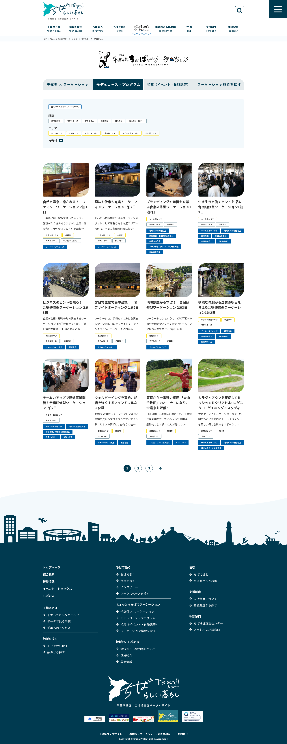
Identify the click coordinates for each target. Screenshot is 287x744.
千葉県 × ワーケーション (68, 84)
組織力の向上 (154, 241)
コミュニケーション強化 (159, 442)
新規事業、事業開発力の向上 (58, 431)
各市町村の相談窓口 (207, 629)
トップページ (51, 567)
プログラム (89, 120)
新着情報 (49, 581)
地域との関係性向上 (157, 230)
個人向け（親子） (136, 120)
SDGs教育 (223, 241)
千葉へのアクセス (58, 627)
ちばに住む (201, 574)
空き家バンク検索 (205, 581)
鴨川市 (170, 431)
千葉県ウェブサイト (110, 734)
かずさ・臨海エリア (130, 133)
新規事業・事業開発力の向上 (161, 236)
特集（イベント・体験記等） (139, 624)
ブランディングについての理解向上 (163, 246)
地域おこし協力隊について (138, 649)
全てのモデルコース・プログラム (65, 106)
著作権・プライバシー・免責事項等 (149, 734)
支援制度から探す (205, 605)
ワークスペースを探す (134, 593)
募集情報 (126, 661)
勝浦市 (118, 431)
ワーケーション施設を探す (219, 84)
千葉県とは (50, 608)
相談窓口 (195, 616)
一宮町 (120, 235)
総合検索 (49, 574)
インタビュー (129, 587)
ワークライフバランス (55, 246)
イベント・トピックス (57, 588)
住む (192, 567)
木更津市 (228, 319)
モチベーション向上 (106, 347)
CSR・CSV (181, 442)
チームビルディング (209, 230)
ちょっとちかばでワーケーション (138, 604)
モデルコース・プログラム (118, 84)
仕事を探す (127, 581)
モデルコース (72, 120)
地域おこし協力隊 (127, 642)
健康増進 (204, 236)
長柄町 (68, 235)
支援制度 (195, 591)
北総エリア (73, 133)
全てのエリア (56, 133)
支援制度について (205, 599)
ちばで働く (123, 567)
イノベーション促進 (54, 347)
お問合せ (183, 734)
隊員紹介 (126, 655)
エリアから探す (57, 646)
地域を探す (50, 638)
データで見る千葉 (59, 621)
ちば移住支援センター (208, 623)
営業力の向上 (206, 341)
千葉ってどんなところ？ (63, 615)
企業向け (104, 120)
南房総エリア (110, 133)
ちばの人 (49, 595)
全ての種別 (55, 120)
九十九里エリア (91, 133)
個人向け (118, 120)
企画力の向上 (154, 251)
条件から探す (56, 652)
